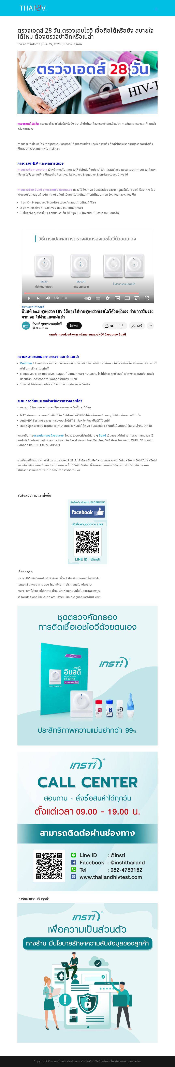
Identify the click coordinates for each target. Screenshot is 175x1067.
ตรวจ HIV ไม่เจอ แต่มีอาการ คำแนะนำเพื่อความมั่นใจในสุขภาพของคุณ (58, 591)
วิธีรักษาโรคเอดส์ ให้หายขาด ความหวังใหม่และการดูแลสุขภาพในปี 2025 (59, 597)
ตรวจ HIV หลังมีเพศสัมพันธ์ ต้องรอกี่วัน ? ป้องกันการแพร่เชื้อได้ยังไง (58, 578)
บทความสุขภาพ (73, 44)
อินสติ (102, 435)
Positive (26, 363)
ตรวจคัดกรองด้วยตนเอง (48, 435)
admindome (31, 44)
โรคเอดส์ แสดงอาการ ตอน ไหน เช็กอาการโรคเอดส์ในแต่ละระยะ (54, 584)
